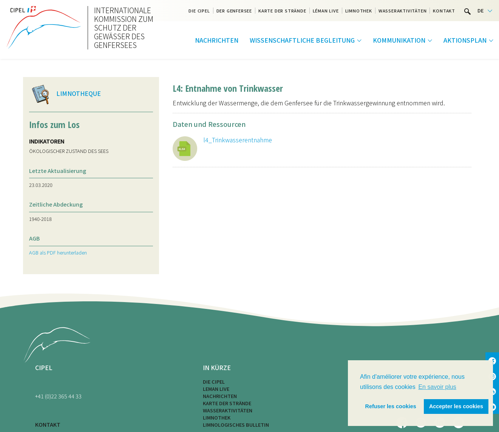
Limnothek (358, 11)
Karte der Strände (282, 11)
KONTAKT (47, 424)
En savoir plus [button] (437, 387)
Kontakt (444, 11)
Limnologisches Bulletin (236, 424)
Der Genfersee (234, 11)
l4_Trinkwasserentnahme (237, 139)
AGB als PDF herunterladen (58, 252)
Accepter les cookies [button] (456, 406)
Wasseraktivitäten (402, 11)
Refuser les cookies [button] (390, 406)
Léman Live (326, 11)
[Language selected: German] (485, 11)
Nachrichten (216, 40)
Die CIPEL (199, 11)
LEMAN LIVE (216, 388)
